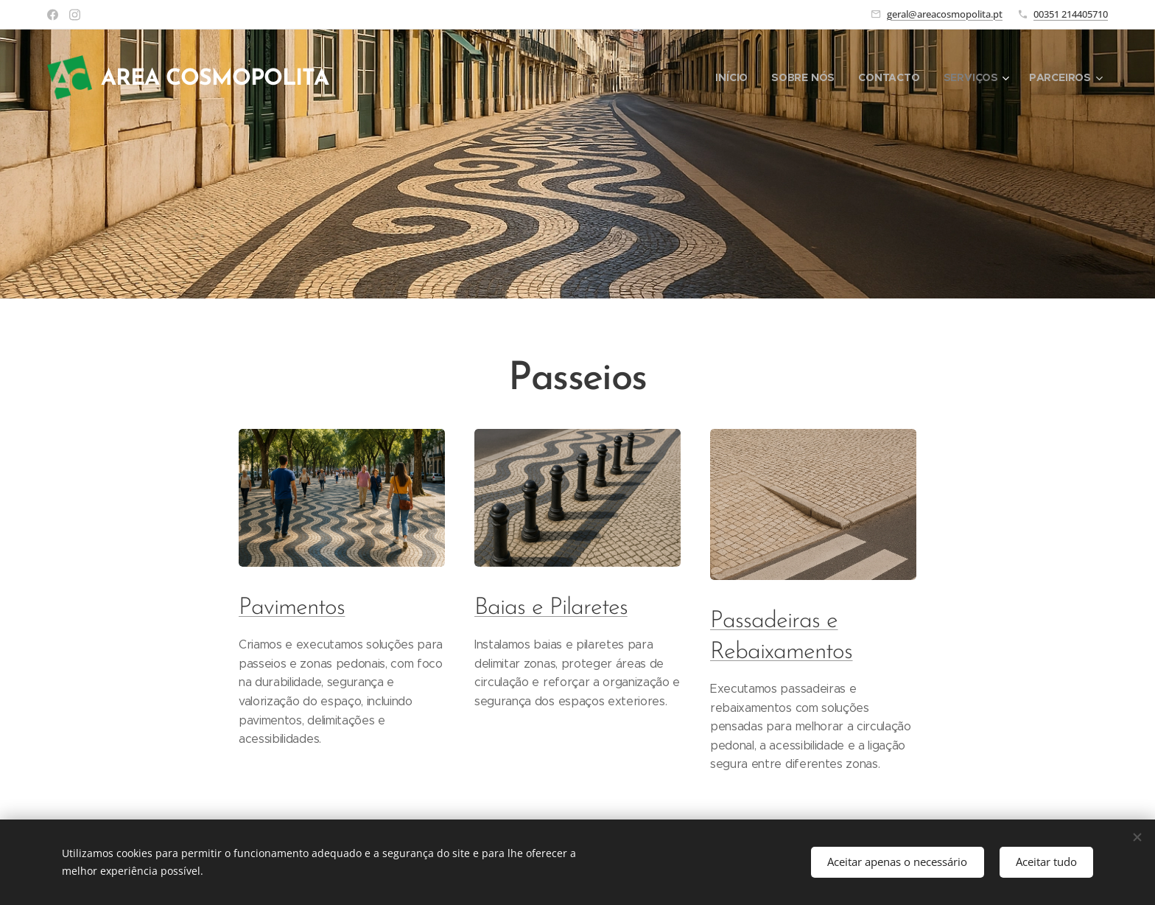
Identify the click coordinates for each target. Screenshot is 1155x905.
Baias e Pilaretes (551, 608)
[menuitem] (734, 77)
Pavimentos (292, 608)
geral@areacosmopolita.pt (945, 14)
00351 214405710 (1070, 14)
